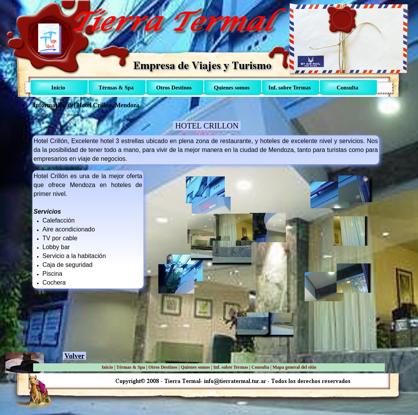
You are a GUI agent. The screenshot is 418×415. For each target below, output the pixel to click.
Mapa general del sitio (295, 367)
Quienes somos (195, 367)
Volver (74, 356)
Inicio (107, 367)
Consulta (260, 367)
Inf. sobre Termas (230, 367)
